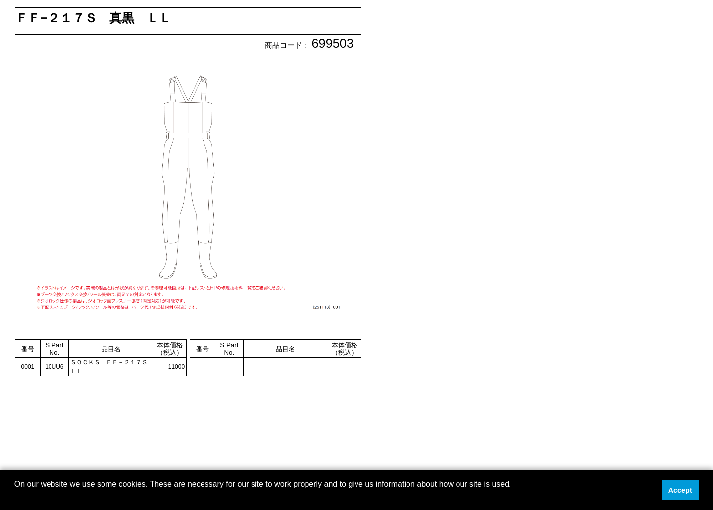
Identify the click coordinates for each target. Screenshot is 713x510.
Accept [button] (680, 490)
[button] (15, 497)
